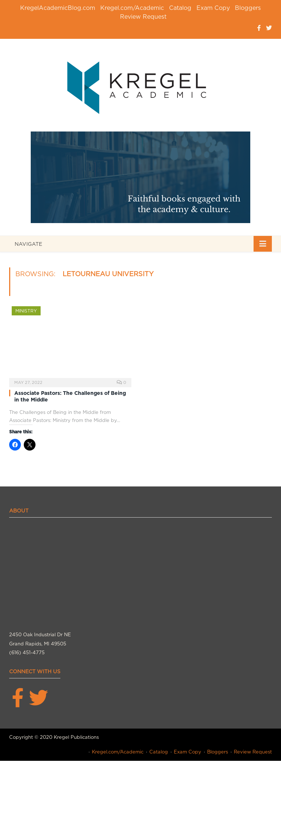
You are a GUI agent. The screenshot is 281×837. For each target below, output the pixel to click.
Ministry (26, 311)
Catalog (180, 7)
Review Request (143, 16)
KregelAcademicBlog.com (57, 7)
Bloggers (248, 7)
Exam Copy (213, 7)
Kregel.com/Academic (132, 7)
